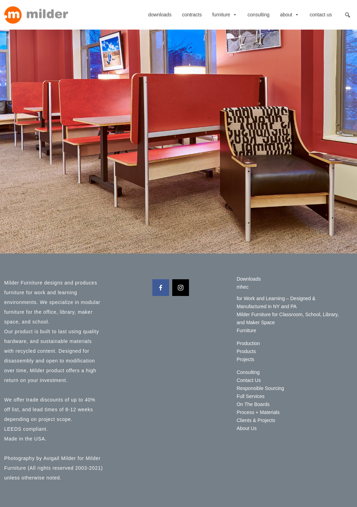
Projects (246, 359)
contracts (192, 14)
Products (246, 351)
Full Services (251, 396)
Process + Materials (258, 412)
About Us (247, 428)
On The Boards (253, 404)
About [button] (289, 14)
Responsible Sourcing (260, 388)
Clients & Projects (256, 420)
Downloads (160, 14)
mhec (243, 287)
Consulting (258, 14)
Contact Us (321, 14)
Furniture (224, 14)
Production (248, 343)
